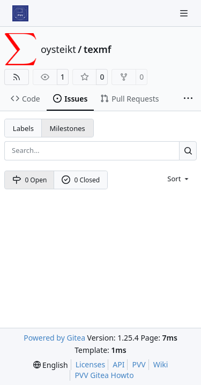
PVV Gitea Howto (104, 375)
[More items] (188, 99)
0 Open (29, 179)
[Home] (20, 13)
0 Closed (81, 179)
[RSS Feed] (16, 77)
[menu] (179, 178)
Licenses (91, 364)
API (118, 364)
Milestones (67, 128)
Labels (23, 128)
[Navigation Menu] (185, 13)
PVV (138, 364)
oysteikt (58, 49)
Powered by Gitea (54, 338)
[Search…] (188, 150)
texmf (97, 49)
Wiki (160, 364)
